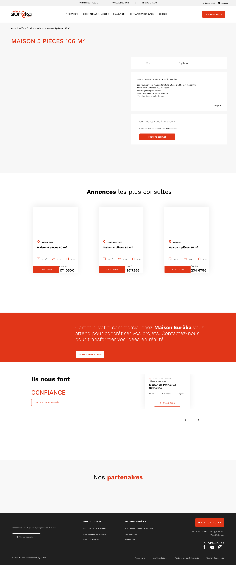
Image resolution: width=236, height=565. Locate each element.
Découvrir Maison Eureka (142, 14)
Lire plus (217, 105)
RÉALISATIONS (119, 14)
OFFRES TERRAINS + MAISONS (96, 14)
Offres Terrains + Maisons (32, 28)
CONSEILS (163, 14)
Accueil (14, 28)
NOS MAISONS (72, 14)
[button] (187, 420)
